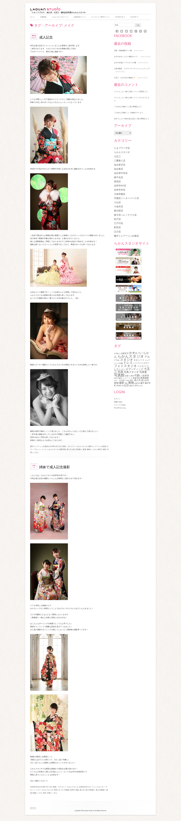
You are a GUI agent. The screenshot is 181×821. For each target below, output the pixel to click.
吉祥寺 (72, 790)
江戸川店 (118, 223)
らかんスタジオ (82, 446)
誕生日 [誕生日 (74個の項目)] (131, 385)
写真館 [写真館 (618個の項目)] (119, 375)
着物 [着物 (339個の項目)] (131, 383)
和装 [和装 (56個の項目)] (115, 378)
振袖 (84, 449)
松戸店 (117, 219)
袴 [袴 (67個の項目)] (123, 386)
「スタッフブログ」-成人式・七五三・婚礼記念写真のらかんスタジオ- (58, 12)
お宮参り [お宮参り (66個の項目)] (117, 353)
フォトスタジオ (97, 787)
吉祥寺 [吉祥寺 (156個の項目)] (145, 375)
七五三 (117, 156)
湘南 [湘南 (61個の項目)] (126, 383)
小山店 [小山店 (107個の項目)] (122, 380)
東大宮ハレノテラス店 (125, 214)
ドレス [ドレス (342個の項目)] (128, 363)
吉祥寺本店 (119, 189)
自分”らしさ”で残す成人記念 (124, 118)
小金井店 (118, 206)
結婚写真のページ (80, 17)
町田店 (117, 227)
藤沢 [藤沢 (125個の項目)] (142, 382)
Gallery (133, 17)
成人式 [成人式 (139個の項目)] (137, 380)
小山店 (117, 202)
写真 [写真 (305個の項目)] (120, 372)
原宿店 (141, 91)
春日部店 (118, 210)
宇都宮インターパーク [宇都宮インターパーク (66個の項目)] (124, 378)
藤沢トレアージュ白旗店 (39, 446)
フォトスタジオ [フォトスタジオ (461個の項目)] (125, 366)
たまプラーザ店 (122, 147)
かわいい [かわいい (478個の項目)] (136, 352)
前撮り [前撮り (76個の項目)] (127, 376)
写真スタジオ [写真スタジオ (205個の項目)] (131, 372)
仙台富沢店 (119, 164)
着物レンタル (92, 449)
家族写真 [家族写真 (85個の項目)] (136, 378)
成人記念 (46, 37)
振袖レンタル (37, 793)
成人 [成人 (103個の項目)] (132, 380)
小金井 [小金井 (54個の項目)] (127, 380)
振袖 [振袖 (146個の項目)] (116, 382)
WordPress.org (119, 408)
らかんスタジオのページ (60, 17)
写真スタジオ (58, 790)
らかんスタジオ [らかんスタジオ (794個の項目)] (131, 356)
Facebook (119, 17)
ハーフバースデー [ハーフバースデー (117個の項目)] (141, 363)
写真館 (66, 790)
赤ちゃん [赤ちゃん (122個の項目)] (139, 385)
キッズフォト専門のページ (101, 17)
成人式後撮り (101, 790)
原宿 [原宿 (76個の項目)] (132, 376)
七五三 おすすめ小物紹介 (124, 77)
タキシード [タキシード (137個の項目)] (139, 359)
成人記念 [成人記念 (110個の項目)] (145, 380)
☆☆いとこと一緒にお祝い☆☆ (125, 91)
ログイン (117, 399)
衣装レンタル (52, 793)
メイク (43, 449)
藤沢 (104, 449)
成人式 (69, 449)
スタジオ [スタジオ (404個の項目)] (126, 359)
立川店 (117, 231)
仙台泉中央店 (121, 172)
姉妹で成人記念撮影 (54, 467)
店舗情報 (43, 17)
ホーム (32, 17)
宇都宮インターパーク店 (126, 198)
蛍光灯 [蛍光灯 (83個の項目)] (119, 385)
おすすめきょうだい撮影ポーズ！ (126, 56)
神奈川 (99, 449)
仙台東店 (118, 168)
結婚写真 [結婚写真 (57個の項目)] (137, 383)
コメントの (120, 405)
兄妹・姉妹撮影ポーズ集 (123, 50)
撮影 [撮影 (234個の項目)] (121, 382)
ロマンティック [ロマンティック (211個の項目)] (134, 369)
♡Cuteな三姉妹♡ (120, 106)
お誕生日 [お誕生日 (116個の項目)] (125, 353)
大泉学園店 (119, 193)
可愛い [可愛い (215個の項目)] (138, 375)
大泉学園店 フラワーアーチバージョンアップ (132, 68)
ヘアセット (37, 449)
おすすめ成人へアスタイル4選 (125, 62)
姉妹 (77, 790)
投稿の (118, 402)
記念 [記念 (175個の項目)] (126, 385)
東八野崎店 (134, 106)
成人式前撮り (77, 449)
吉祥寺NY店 (34, 787)
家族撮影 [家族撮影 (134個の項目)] (144, 377)
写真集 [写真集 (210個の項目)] (143, 372)
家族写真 (62, 449)
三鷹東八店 (119, 160)
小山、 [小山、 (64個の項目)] (116, 380)
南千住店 (118, 177)
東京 (44, 793)
